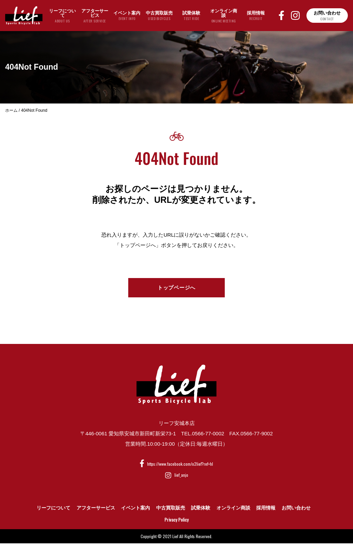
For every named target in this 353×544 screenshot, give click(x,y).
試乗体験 (200, 508)
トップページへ (176, 288)
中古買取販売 (170, 508)
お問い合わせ (296, 508)
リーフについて (53, 508)
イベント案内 (135, 508)
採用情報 (265, 508)
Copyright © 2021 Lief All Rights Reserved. (176, 537)
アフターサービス (96, 508)
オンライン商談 (233, 508)
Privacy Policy (176, 520)
